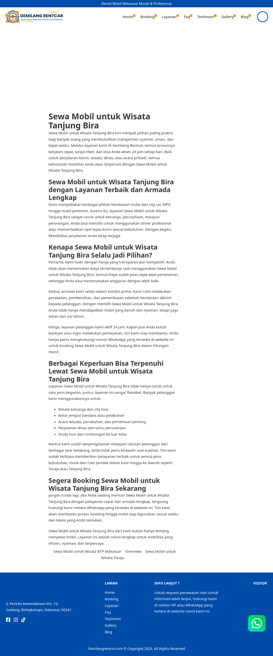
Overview (133, 551)
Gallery (227, 16)
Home (128, 16)
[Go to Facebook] (8, 620)
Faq (187, 16)
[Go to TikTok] (23, 620)
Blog (245, 16)
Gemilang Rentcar (127, 145)
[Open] (262, 16)
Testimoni (205, 16)
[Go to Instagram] (16, 620)
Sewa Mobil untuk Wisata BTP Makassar (87, 551)
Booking (147, 16)
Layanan (169, 16)
